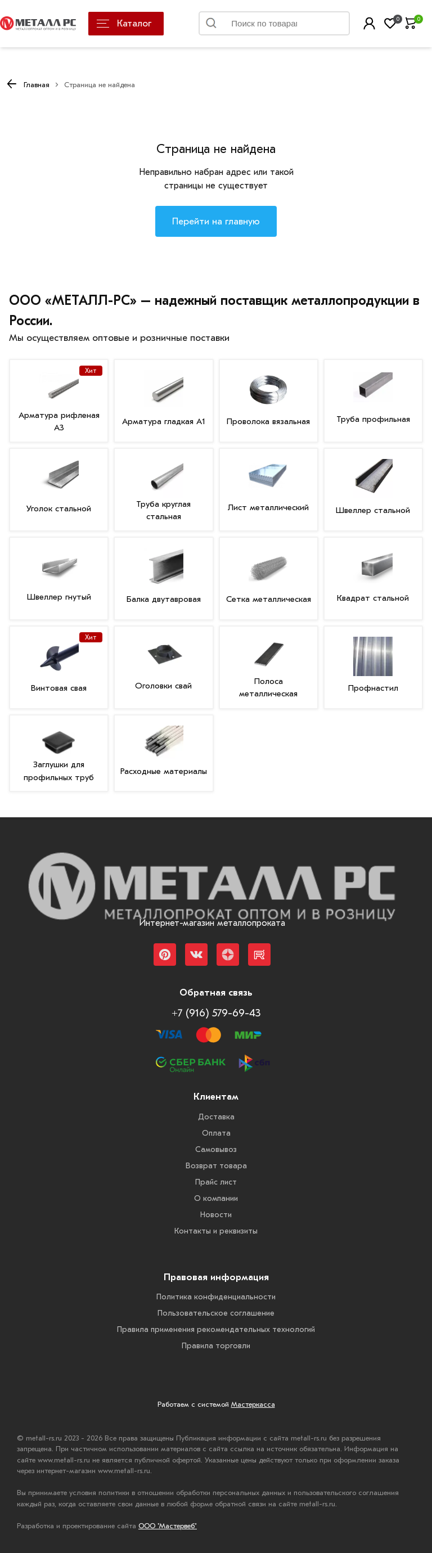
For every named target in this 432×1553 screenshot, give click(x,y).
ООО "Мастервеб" (167, 1526)
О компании (216, 1198)
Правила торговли (216, 1346)
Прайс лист (216, 1182)
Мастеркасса (253, 1404)
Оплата (216, 1133)
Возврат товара (216, 1166)
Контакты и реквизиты (216, 1231)
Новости (216, 1214)
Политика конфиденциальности (216, 1297)
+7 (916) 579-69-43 (216, 1013)
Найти (328, 26)
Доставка (216, 1117)
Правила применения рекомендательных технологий (216, 1329)
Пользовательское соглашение (216, 1313)
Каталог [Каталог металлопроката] (124, 23)
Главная (37, 84)
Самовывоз (216, 1149)
